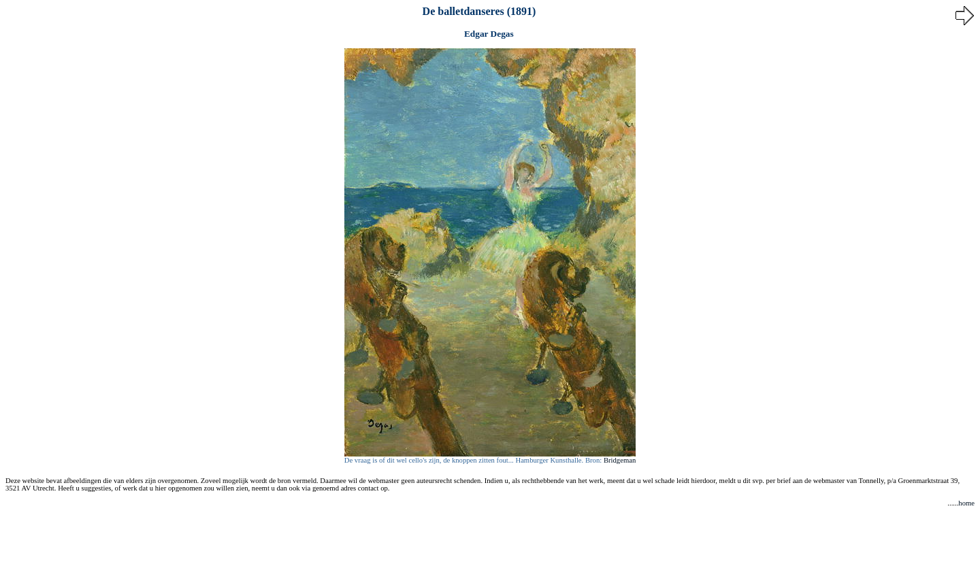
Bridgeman (620, 460)
